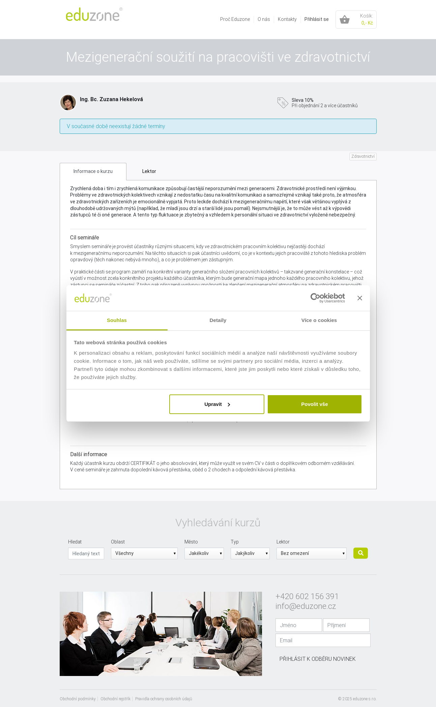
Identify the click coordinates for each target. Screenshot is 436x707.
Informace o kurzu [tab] (93, 171)
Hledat (75, 541)
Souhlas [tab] (117, 320)
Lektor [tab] (149, 171)
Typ (235, 541)
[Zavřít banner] (359, 298)
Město (191, 541)
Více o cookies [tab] (319, 320)
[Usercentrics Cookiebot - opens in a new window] (315, 298)
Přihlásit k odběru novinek (318, 659)
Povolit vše (314, 404)
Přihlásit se (316, 19)
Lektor (283, 541)
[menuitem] (235, 19)
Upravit (217, 404)
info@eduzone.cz (305, 606)
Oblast (118, 541)
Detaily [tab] (218, 320)
